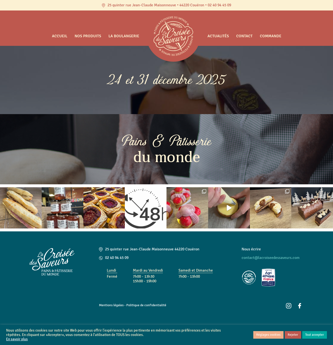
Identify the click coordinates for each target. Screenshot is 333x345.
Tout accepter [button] (314, 335)
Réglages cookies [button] (268, 335)
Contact (244, 36)
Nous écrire (251, 249)
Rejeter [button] (293, 335)
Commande (270, 36)
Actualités (218, 36)
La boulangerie (123, 36)
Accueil (59, 36)
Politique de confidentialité (146, 305)
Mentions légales (111, 305)
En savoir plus (17, 339)
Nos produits (88, 36)
